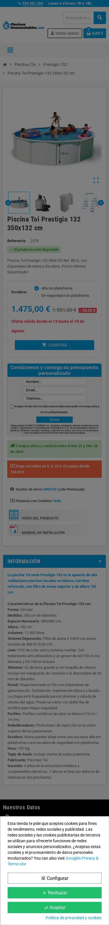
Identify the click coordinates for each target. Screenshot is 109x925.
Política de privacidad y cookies (73, 917)
